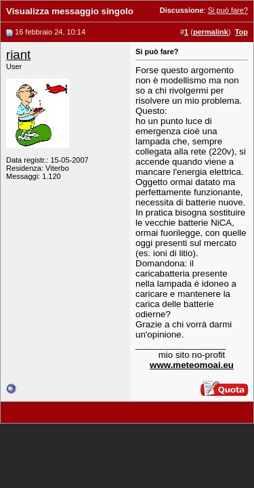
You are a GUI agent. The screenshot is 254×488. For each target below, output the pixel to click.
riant (18, 54)
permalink (210, 32)
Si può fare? (228, 10)
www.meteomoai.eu (192, 365)
